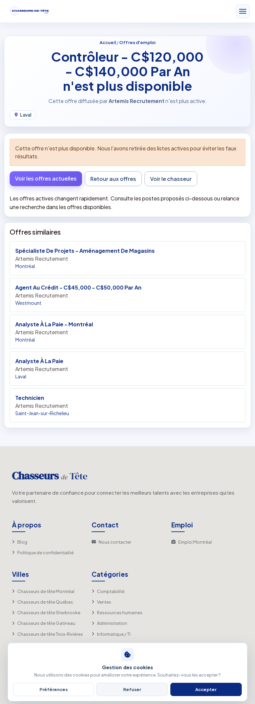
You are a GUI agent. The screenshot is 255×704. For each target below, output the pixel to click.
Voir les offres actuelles (46, 178)
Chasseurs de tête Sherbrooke (46, 612)
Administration (109, 623)
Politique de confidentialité (43, 552)
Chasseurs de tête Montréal (43, 591)
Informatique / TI (111, 634)
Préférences (54, 689)
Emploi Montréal (191, 542)
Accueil (108, 42)
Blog (19, 542)
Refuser (132, 689)
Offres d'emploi (137, 42)
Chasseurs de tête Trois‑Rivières (47, 634)
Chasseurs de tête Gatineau (43, 623)
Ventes (101, 602)
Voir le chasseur (171, 178)
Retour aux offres (113, 178)
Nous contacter (111, 542)
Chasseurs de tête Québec (42, 602)
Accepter (205, 689)
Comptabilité (108, 591)
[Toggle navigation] (243, 12)
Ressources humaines (117, 612)
